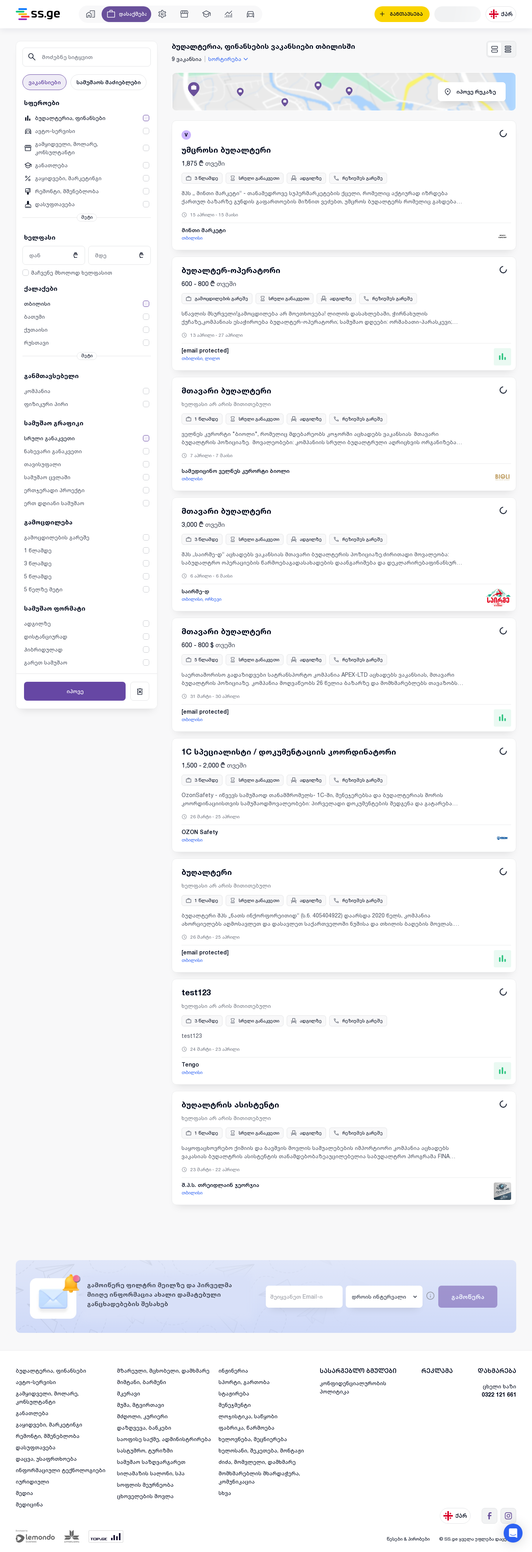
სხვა (225, 1492)
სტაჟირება (234, 1393)
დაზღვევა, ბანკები (144, 1427)
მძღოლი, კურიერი (142, 1416)
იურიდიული (32, 1481)
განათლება (32, 1413)
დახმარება (497, 1371)
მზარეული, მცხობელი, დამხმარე (163, 1370)
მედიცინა (29, 1504)
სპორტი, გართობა (244, 1382)
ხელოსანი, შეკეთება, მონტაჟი (261, 1450)
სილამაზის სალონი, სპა (151, 1473)
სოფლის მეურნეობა (145, 1484)
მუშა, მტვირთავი (140, 1404)
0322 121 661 (499, 1394)
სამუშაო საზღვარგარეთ (151, 1461)
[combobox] (229, 59)
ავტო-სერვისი (36, 1382)
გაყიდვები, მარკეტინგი (49, 1424)
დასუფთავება (36, 1447)
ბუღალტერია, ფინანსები (51, 1370)
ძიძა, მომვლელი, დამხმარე (257, 1461)
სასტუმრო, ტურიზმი (145, 1450)
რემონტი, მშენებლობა (48, 1435)
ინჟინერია (233, 1370)
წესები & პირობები (408, 1539)
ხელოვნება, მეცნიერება (253, 1439)
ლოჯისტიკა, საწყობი (248, 1416)
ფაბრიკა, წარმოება (246, 1427)
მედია (24, 1492)
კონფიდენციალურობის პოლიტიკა (353, 1387)
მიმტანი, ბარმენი (141, 1382)
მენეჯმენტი (235, 1404)
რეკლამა (437, 1371)
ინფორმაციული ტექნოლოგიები (61, 1470)
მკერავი (128, 1393)
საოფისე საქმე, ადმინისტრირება (164, 1439)
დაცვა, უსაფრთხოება (46, 1458)
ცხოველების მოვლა (145, 1496)
